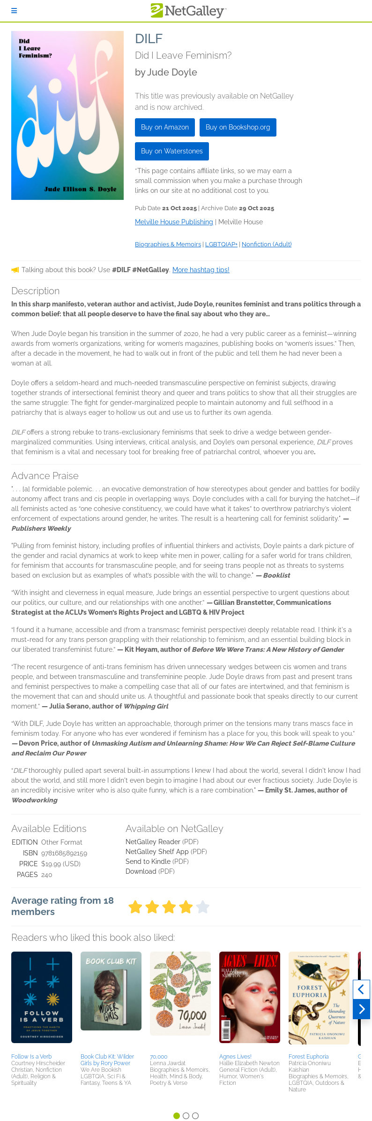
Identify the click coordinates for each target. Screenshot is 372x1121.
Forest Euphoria (308, 1056)
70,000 (158, 1056)
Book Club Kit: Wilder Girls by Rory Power (107, 1060)
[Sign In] (14, 11)
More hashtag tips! (201, 270)
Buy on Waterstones (172, 151)
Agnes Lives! (235, 1056)
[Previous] (361, 989)
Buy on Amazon (165, 127)
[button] (41, 1001)
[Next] (361, 1009)
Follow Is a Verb (31, 1056)
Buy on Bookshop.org (238, 127)
